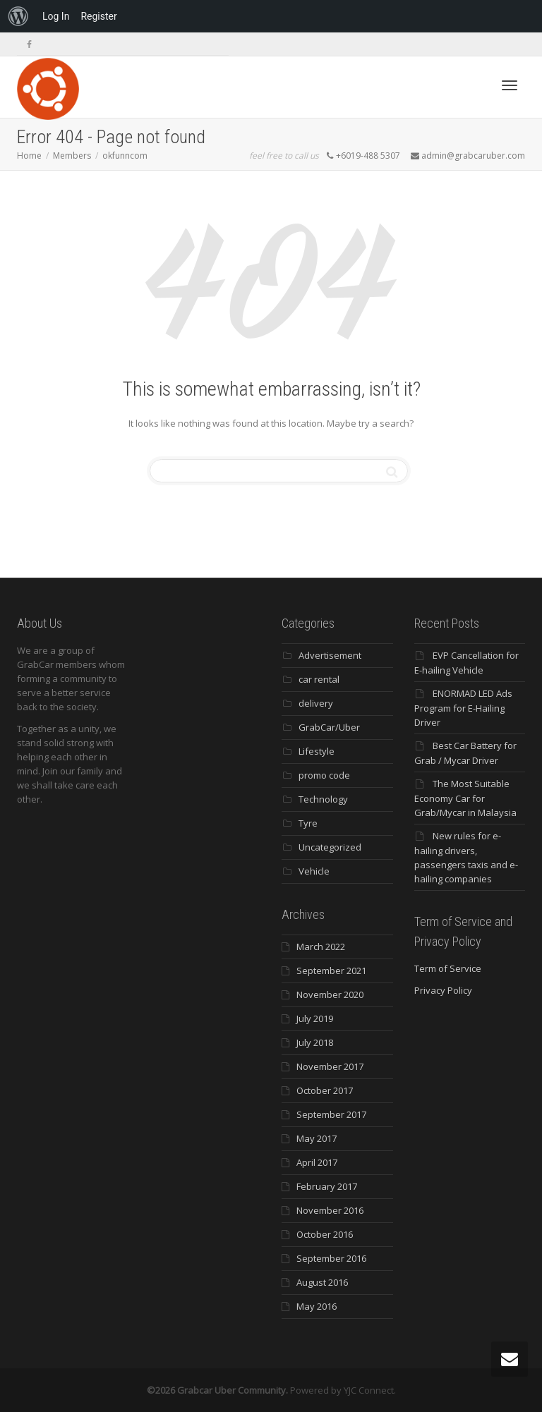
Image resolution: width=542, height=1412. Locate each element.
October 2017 (324, 1090)
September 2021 (331, 970)
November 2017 (329, 1066)
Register (98, 16)
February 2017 (326, 1186)
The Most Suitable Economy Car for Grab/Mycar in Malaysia (465, 798)
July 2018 (314, 1042)
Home (29, 156)
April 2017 (316, 1162)
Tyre (308, 823)
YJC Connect (369, 1390)
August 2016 (322, 1282)
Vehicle (314, 871)
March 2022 (320, 946)
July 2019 (314, 1018)
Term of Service (447, 968)
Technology (323, 799)
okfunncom (124, 156)
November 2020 (329, 994)
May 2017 (316, 1138)
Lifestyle (317, 751)
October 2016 (324, 1234)
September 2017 (331, 1114)
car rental (319, 679)
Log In (55, 16)
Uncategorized (330, 847)
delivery (316, 703)
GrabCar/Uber (329, 727)
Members (72, 156)
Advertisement (330, 655)
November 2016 (329, 1210)
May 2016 (316, 1306)
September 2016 (331, 1258)
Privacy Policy (443, 990)
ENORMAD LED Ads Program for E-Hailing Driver (463, 708)
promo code (324, 775)
